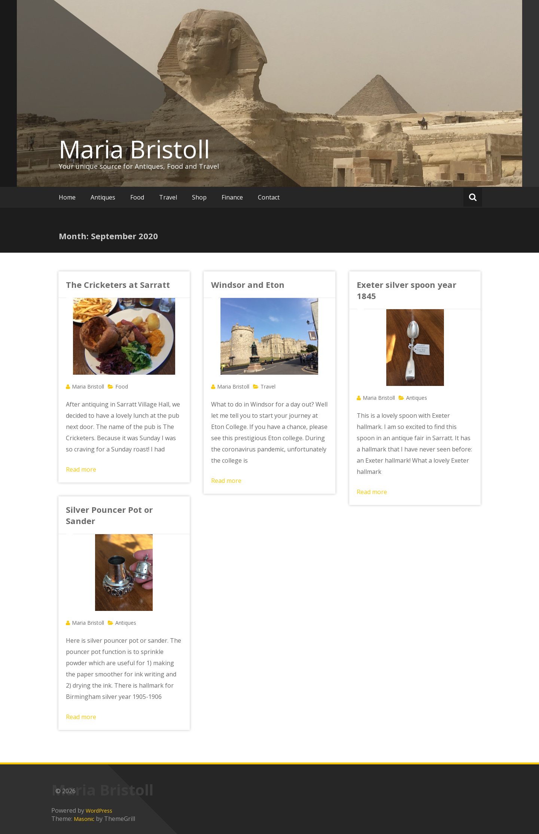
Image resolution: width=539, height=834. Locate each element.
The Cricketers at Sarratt (118, 284)
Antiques (103, 197)
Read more (81, 469)
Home (67, 197)
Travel (168, 197)
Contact (269, 197)
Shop (199, 197)
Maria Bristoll (134, 149)
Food (137, 197)
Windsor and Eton (247, 284)
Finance (232, 197)
